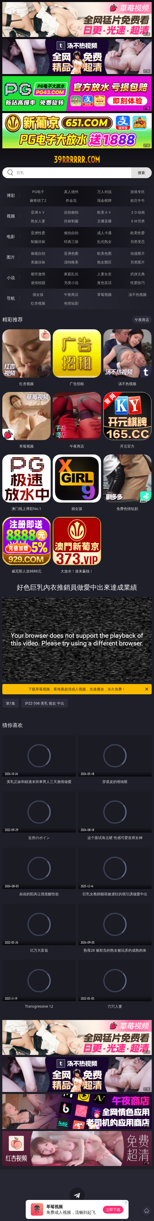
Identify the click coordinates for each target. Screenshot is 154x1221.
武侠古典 (137, 273)
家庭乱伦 (71, 273)
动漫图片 (137, 253)
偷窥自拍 (38, 253)
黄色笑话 (104, 282)
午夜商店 (71, 294)
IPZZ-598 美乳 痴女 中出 (44, 703)
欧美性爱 (137, 232)
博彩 (11, 195)
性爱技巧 (137, 282)
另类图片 (137, 262)
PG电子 (38, 191)
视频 (11, 216)
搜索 (141, 172)
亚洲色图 (71, 253)
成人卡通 (104, 232)
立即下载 (113, 1209)
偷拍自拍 (71, 232)
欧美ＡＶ (104, 212)
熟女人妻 (38, 220)
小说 (11, 277)
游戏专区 (137, 191)
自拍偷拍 (71, 212)
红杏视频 (38, 303)
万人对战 (104, 191)
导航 (11, 298)
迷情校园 (38, 282)
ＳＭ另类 (137, 220)
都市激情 (38, 273)
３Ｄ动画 (137, 212)
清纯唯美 (71, 262)
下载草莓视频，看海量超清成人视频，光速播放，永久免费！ (88, 689)
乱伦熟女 (104, 241)
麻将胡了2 (38, 200)
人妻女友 (104, 273)
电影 (11, 236)
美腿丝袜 (38, 262)
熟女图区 (104, 262)
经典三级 (71, 241)
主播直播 (104, 220)
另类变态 (137, 241)
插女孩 (38, 294)
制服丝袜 (38, 241)
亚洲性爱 (38, 232)
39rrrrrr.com (77, 159)
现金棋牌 (104, 200)
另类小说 (71, 282)
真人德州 (71, 191)
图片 (11, 257)
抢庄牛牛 (137, 200)
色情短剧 (71, 303)
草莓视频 (104, 294)
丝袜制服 (71, 220)
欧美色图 (104, 253)
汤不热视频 (138, 294)
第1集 (10, 703)
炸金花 (71, 200)
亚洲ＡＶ (38, 212)
